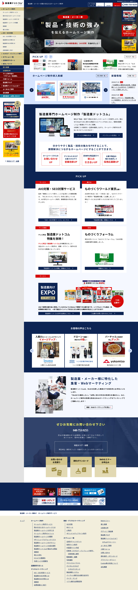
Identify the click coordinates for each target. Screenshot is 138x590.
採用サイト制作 (72, 544)
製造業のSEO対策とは (9, 43)
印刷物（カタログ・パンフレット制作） (80, 551)
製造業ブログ (7, 82)
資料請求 (108, 5)
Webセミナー (105, 521)
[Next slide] (51, 57)
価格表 (5, 26)
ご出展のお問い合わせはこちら (101, 313)
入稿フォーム (7, 79)
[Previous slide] (46, 57)
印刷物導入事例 (73, 554)
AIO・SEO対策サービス (9, 36)
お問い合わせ (117, 5)
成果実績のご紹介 (8, 50)
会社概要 (6, 92)
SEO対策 (70, 524)
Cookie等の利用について (109, 563)
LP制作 (69, 530)
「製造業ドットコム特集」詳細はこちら (56, 268)
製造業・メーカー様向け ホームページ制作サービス (38, 513)
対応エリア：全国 (13, 161)
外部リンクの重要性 (41, 561)
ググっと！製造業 (107, 531)
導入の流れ (6, 29)
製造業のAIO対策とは (9, 40)
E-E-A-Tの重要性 (39, 558)
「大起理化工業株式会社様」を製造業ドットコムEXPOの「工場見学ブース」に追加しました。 (123, 87)
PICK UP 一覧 (130, 57)
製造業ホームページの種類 (10, 23)
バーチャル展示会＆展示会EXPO (78, 575)
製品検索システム (73, 572)
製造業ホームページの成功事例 (44, 546)
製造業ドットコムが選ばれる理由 (45, 549)
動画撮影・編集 (72, 557)
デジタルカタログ (73, 566)
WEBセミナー (100, 5)
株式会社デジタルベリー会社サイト (126, 1)
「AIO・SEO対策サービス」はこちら (56, 220)
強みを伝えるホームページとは (11, 16)
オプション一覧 (8, 57)
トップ (22, 521)
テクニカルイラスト (73, 563)
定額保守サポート (9, 60)
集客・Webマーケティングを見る (98, 407)
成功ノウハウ (7, 64)
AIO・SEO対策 (8, 33)
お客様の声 (7, 70)
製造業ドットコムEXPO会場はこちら (58, 313)
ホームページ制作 (9, 9)
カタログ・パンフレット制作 (12, 54)
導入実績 (6, 67)
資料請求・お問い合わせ (11, 96)
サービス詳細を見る (84, 135)
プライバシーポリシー (108, 560)
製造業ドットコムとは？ (11, 86)
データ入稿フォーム (92, 4)
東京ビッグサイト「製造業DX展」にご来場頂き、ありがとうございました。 (123, 100)
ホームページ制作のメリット (44, 533)
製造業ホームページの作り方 (11, 19)
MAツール (70, 527)
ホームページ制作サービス (10, 12)
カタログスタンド (74, 569)
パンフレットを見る (110, 135)
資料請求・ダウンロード (109, 556)
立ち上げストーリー (109, 542)
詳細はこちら (103, 268)
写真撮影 (70, 560)
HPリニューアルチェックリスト (45, 539)
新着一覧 (131, 76)
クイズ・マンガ (72, 578)
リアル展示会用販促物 (74, 581)
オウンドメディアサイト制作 (76, 533)
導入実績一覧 (101, 76)
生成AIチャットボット (74, 541)
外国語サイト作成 (73, 547)
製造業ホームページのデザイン (44, 542)
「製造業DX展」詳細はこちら (103, 220)
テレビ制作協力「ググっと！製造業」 (10, 74)
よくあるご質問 (8, 89)
